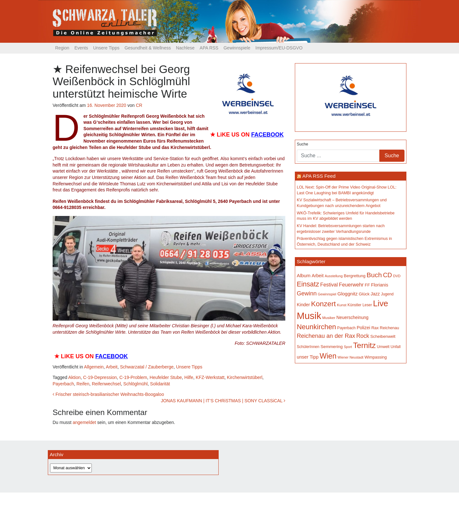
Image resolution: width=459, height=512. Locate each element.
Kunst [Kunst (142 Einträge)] (341, 305)
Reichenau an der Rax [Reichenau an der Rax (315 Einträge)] (326, 335)
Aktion (74, 377)
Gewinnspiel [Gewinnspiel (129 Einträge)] (327, 294)
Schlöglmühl (135, 383)
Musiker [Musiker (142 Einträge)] (328, 317)
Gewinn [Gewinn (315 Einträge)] (307, 293)
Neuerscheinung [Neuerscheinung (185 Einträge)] (352, 317)
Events (81, 47)
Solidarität (160, 383)
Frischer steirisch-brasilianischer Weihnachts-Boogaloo (108, 394)
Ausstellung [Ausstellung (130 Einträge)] (334, 276)
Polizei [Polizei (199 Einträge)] (363, 327)
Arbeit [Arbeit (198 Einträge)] (318, 275)
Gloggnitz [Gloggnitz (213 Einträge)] (347, 293)
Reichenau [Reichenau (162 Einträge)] (389, 328)
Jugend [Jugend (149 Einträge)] (387, 294)
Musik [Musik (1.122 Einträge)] (309, 315)
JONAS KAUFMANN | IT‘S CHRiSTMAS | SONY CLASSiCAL (223, 400)
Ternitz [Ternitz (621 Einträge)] (364, 345)
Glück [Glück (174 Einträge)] (364, 294)
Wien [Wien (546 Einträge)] (328, 356)
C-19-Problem (133, 377)
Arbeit (112, 366)
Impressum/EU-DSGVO (278, 47)
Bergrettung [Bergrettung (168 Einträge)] (354, 275)
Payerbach (63, 383)
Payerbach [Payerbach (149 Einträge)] (346, 328)
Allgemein (94, 366)
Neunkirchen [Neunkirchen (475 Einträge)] (316, 327)
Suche (302, 144)
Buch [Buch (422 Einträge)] (374, 274)
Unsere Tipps (106, 47)
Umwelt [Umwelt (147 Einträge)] (383, 347)
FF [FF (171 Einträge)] (367, 285)
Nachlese (185, 47)
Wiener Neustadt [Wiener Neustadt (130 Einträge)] (350, 357)
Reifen (82, 383)
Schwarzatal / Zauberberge (146, 366)
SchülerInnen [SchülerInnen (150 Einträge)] (308, 347)
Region (62, 47)
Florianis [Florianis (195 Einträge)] (379, 284)
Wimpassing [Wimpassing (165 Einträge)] (375, 357)
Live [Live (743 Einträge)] (380, 303)
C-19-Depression (100, 377)
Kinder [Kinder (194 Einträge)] (303, 304)
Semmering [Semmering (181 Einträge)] (332, 346)
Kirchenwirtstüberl (244, 377)
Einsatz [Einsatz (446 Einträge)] (308, 284)
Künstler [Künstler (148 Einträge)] (354, 305)
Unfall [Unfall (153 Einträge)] (395, 347)
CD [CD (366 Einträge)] (387, 274)
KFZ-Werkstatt (210, 377)
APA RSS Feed (318, 176)
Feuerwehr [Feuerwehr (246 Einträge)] (351, 284)
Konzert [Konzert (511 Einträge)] (323, 304)
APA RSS (209, 47)
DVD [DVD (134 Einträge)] (396, 276)
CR (139, 105)
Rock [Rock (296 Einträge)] (362, 336)
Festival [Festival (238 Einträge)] (329, 284)
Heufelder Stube (165, 377)
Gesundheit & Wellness (148, 47)
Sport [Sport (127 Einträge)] (348, 347)
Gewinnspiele (236, 47)
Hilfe (188, 377)
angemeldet (84, 422)
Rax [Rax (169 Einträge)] (375, 327)
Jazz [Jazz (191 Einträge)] (375, 293)
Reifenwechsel (106, 383)
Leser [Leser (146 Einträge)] (367, 305)
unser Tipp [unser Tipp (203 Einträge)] (307, 357)
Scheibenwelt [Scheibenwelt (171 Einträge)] (383, 336)
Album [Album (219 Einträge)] (303, 275)
